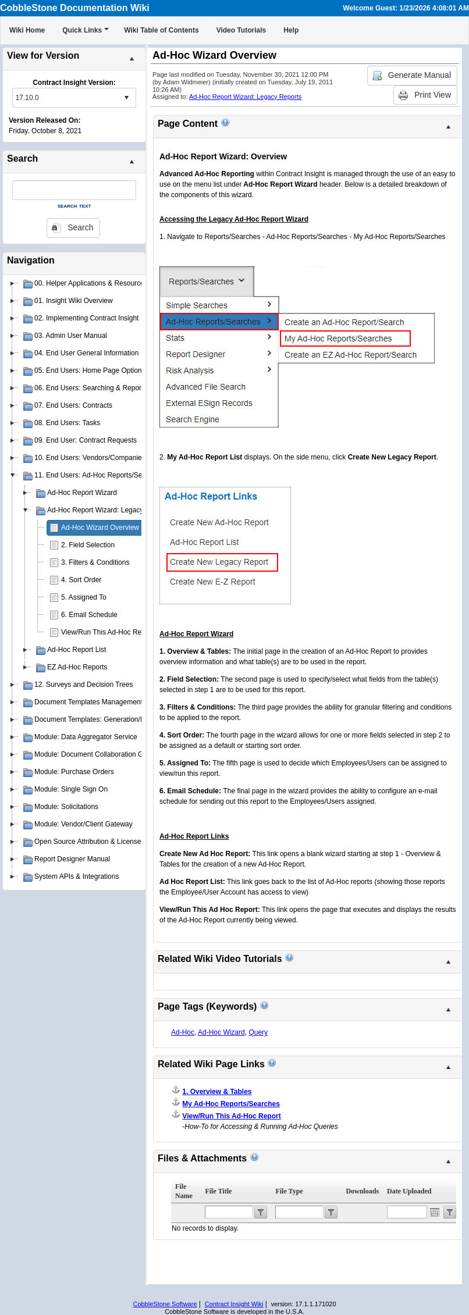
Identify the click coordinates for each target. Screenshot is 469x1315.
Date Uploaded (409, 1191)
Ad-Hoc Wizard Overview (100, 527)
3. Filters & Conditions (95, 562)
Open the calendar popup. (434, 1212)
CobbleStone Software (165, 1303)
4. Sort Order (81, 580)
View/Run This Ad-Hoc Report (107, 632)
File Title (218, 1191)
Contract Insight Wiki (234, 1303)
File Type (289, 1191)
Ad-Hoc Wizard (221, 1032)
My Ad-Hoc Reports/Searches (231, 1104)
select (126, 97)
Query (258, 1032)
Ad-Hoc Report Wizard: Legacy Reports (245, 96)
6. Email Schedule (89, 615)
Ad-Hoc (182, 1032)
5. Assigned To (83, 597)
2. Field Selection (88, 545)
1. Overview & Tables (216, 1092)
